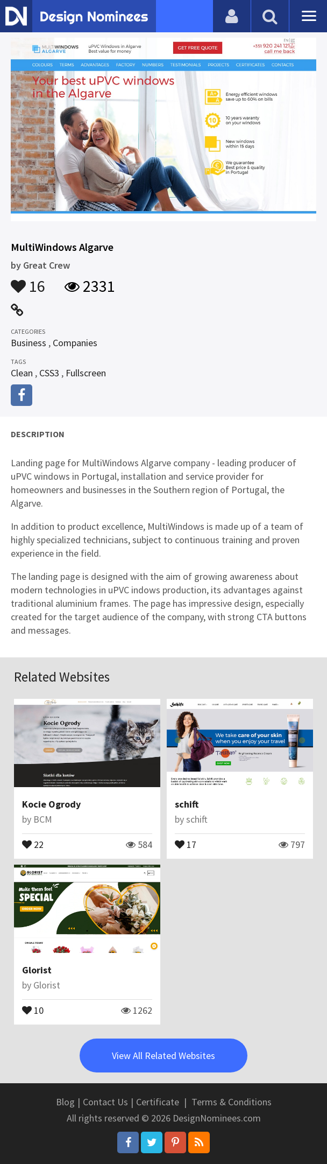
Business (28, 342)
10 (33, 1009)
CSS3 (49, 373)
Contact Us (105, 1102)
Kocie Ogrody (51, 804)
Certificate (157, 1102)
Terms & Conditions (231, 1102)
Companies (75, 342)
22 (33, 843)
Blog (65, 1102)
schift (186, 804)
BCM (42, 819)
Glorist (37, 970)
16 (28, 281)
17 (185, 843)
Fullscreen (86, 373)
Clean (22, 373)
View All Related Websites (163, 1055)
